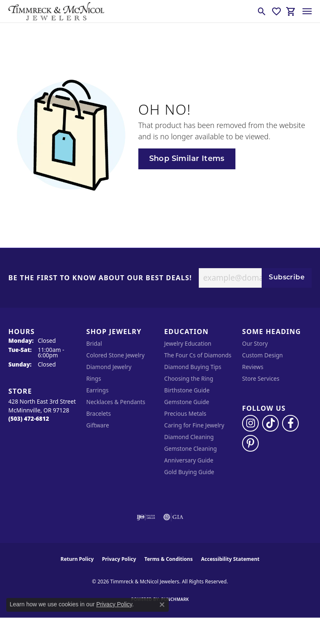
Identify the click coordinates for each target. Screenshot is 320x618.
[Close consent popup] (162, 604)
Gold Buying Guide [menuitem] (189, 472)
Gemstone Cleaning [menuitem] (190, 448)
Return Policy (77, 559)
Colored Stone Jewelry (115, 355)
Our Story (255, 343)
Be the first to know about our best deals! (100, 278)
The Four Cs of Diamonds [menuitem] (197, 355)
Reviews (252, 367)
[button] (262, 11)
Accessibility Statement (230, 559)
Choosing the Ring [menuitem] (188, 378)
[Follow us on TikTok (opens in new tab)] (270, 423)
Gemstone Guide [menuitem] (186, 402)
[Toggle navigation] (307, 11)
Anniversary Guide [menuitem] (188, 460)
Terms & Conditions (169, 559)
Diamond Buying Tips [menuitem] (192, 367)
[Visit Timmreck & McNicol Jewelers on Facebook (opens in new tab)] (290, 423)
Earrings (97, 390)
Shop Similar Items (187, 159)
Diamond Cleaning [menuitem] (189, 437)
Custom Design (262, 355)
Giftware (97, 425)
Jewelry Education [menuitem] (187, 343)
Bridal (94, 343)
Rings (93, 378)
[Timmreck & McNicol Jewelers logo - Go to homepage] (56, 11)
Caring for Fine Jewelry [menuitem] (194, 425)
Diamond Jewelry (108, 367)
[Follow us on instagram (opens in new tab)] (250, 423)
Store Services (261, 378)
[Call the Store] (28, 418)
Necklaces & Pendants (115, 402)
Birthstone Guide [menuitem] (187, 390)
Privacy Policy (119, 559)
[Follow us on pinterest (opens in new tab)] (250, 443)
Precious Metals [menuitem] (185, 413)
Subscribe (287, 277)
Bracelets (98, 413)
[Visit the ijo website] (146, 517)
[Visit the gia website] (173, 517)
